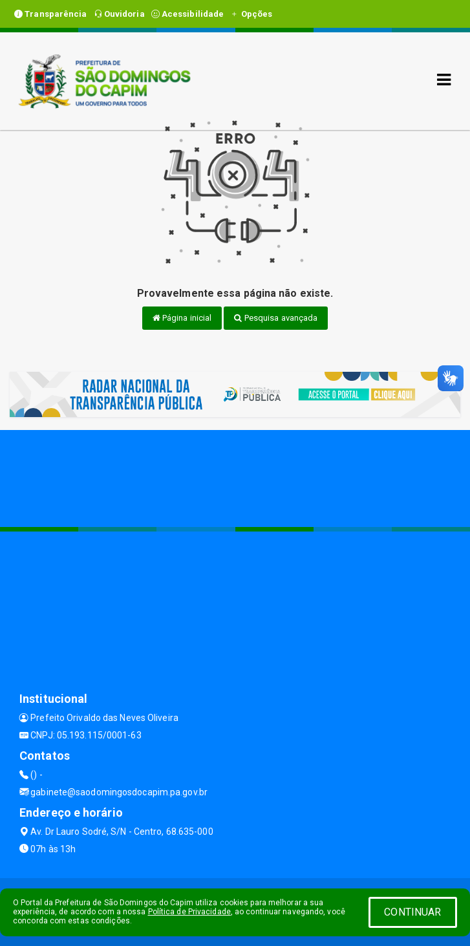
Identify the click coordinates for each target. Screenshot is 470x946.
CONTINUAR (412, 912)
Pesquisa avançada (275, 318)
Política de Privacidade (189, 911)
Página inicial (182, 318)
